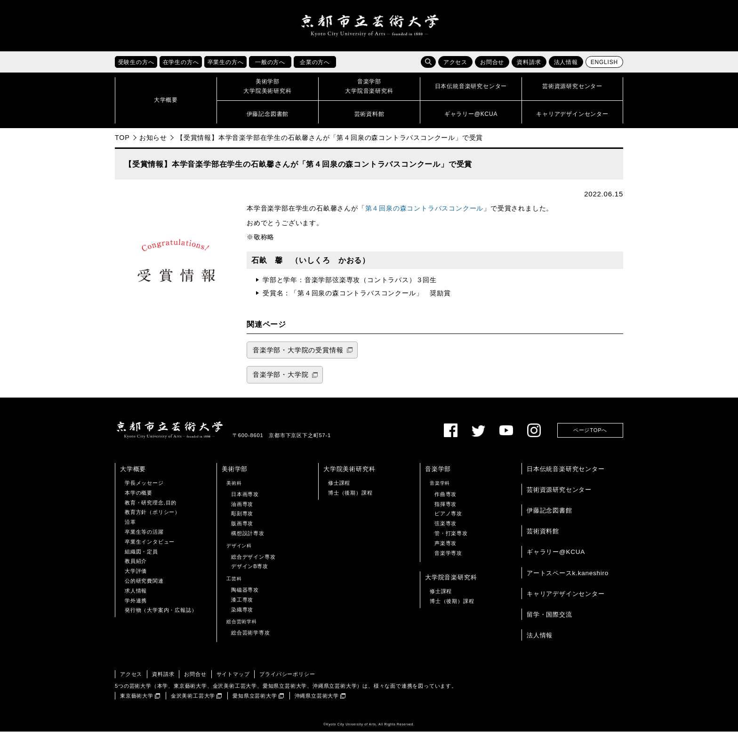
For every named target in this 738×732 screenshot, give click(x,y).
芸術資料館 (543, 531)
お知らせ (153, 137)
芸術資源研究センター (559, 489)
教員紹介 (136, 561)
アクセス (455, 62)
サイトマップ (233, 674)
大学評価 (136, 571)
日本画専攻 (245, 494)
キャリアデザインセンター (566, 593)
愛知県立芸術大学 (255, 696)
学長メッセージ (144, 483)
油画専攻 (242, 504)
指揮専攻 (445, 504)
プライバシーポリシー (287, 674)
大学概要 (133, 468)
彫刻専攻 (242, 514)
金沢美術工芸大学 (193, 696)
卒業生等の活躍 (144, 532)
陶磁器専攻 (245, 590)
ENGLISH (604, 62)
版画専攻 (242, 524)
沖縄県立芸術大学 (317, 696)
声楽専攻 (445, 543)
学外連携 (136, 600)
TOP (122, 137)
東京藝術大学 (136, 696)
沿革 (130, 522)
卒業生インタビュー (150, 542)
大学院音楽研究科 (451, 577)
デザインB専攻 (249, 566)
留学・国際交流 (549, 614)
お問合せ (492, 62)
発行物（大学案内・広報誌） (161, 610)
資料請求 (529, 62)
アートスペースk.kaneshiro (568, 573)
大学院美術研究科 (349, 468)
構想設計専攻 (248, 533)
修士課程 (339, 483)
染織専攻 (242, 609)
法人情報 (566, 62)
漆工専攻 (242, 599)
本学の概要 (138, 493)
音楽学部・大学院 (280, 375)
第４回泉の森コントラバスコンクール (424, 208)
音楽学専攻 (448, 553)
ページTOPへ (590, 430)
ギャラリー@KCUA (556, 552)
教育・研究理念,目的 (150, 502)
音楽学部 (438, 468)
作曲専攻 (445, 494)
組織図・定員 (141, 551)
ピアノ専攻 (448, 514)
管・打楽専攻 (451, 533)
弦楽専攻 (445, 524)
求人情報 (136, 591)
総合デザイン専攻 (253, 557)
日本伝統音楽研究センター (566, 468)
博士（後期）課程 (350, 493)
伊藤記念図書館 (549, 510)
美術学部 (235, 468)
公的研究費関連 (144, 581)
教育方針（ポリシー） (152, 512)
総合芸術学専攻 (250, 633)
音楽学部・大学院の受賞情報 (298, 350)
